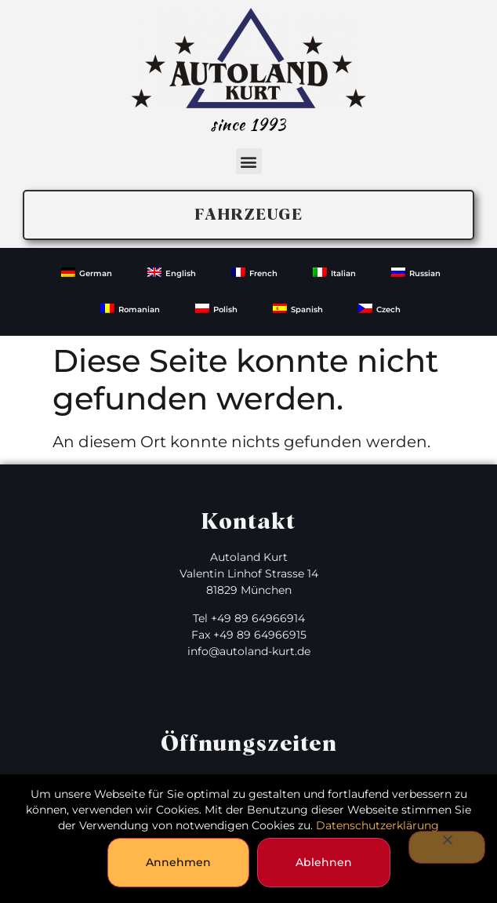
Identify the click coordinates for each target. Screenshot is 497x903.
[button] (249, 161)
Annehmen (178, 862)
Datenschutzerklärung (377, 825)
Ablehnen (324, 862)
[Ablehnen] (446, 847)
